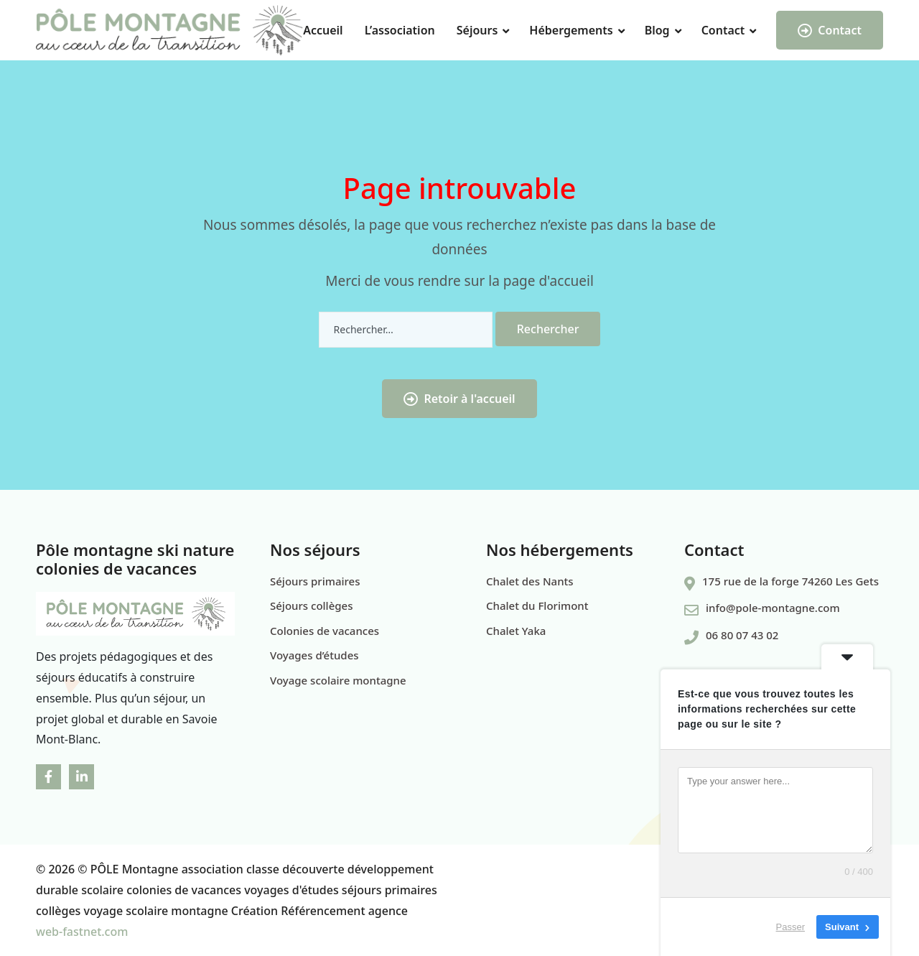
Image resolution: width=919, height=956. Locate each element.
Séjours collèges (311, 605)
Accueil (322, 30)
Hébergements (570, 30)
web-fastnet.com (82, 931)
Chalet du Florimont (537, 605)
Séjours (477, 30)
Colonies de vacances (324, 630)
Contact (723, 30)
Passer (790, 927)
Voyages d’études (314, 655)
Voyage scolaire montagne (338, 680)
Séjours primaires (315, 581)
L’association (400, 30)
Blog (657, 30)
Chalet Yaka (516, 630)
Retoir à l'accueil (459, 399)
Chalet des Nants (530, 581)
